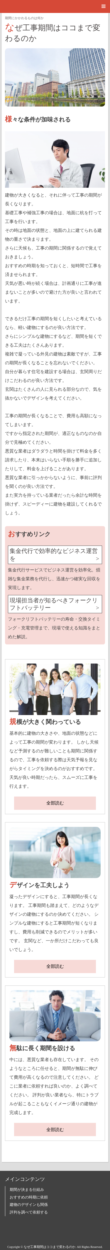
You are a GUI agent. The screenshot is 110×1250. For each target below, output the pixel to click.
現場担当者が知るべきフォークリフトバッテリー (54, 604)
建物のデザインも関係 (29, 1205)
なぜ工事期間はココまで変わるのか (52, 32)
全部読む (55, 803)
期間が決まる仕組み (27, 1190)
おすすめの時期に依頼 (29, 1197)
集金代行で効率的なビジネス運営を (54, 554)
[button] (55, 6)
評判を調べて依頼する (29, 1212)
